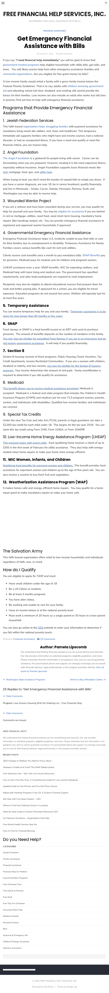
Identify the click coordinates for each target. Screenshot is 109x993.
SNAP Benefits (91, 255)
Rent (5, 928)
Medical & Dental (10, 916)
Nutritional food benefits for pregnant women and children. (38, 465)
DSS (40, 627)
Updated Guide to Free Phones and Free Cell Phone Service (30, 786)
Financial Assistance (54, 31)
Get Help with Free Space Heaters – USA (22, 799)
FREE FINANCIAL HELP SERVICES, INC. (54, 14)
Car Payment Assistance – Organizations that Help (26, 818)
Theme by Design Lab (67, 986)
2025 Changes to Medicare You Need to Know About (27, 760)
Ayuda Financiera (10, 852)
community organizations (17, 74)
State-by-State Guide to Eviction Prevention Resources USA (30, 811)
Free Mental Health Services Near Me (20, 824)
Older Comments (14, 696)
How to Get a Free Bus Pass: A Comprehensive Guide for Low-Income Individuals (40, 780)
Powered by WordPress (43, 986)
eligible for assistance (71, 211)
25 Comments (47, 639)
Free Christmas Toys (12, 884)
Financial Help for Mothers (15, 871)
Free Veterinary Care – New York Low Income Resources (28, 773)
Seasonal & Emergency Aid (15, 935)
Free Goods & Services (13, 890)
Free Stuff (7, 897)
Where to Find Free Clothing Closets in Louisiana (25, 805)
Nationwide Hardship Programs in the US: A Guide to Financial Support (35, 792)
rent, (5, 172)
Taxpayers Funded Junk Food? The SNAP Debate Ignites (28, 767)
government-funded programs (21, 65)
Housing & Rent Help (13, 909)
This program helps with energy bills (25, 443)
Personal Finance (10, 922)
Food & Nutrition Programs (15, 878)
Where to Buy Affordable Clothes (86, 679)
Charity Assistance (11, 859)
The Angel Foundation (16, 158)
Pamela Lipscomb (64, 53)
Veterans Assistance (12, 948)
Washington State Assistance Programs (25, 679)
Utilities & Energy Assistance (16, 941)
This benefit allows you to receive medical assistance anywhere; (41, 388)
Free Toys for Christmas (14, 903)
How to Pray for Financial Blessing (19, 830)
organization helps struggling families (45, 126)
